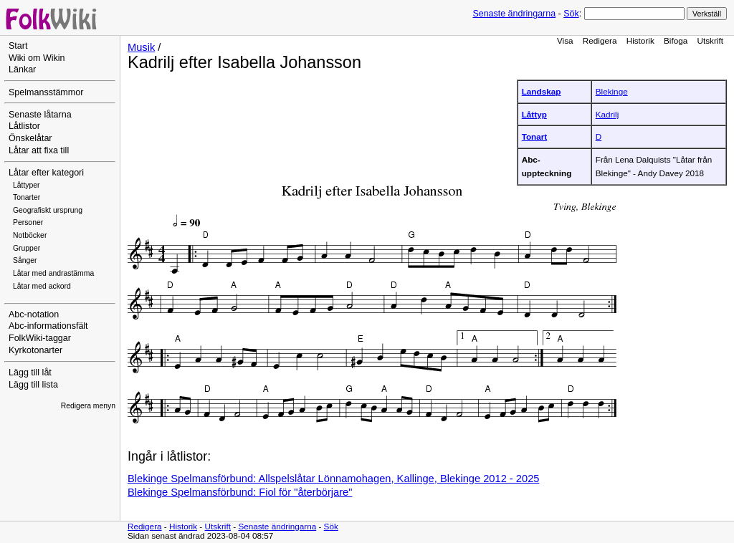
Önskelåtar (30, 138)
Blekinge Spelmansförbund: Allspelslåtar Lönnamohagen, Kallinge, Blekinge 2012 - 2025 (333, 478)
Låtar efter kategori (46, 173)
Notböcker (30, 235)
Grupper (26, 248)
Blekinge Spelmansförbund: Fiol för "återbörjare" (240, 492)
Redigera (600, 40)
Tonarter (26, 197)
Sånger (25, 260)
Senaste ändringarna (514, 14)
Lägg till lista (33, 385)
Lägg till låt (30, 372)
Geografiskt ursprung (47, 210)
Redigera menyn (88, 406)
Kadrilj (607, 114)
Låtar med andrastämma (53, 273)
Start (18, 46)
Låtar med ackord (42, 286)
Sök (570, 14)
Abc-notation (34, 314)
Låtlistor (24, 126)
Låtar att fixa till (39, 150)
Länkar (22, 69)
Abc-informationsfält (48, 326)
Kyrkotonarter (35, 350)
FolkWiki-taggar (40, 338)
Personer (28, 222)
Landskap (541, 91)
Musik (141, 47)
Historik (640, 40)
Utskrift (710, 40)
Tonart (535, 136)
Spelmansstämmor (46, 92)
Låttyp (534, 114)
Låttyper (26, 185)
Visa (565, 40)
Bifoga (675, 40)
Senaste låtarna (40, 115)
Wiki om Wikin (37, 58)
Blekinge (612, 91)
